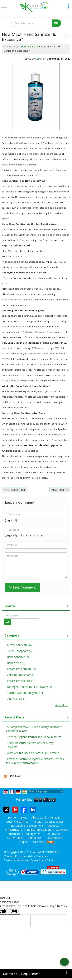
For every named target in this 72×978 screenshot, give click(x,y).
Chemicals (54, 821)
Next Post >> (60, 490)
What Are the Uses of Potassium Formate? (33, 757)
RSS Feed (15, 780)
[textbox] (33, 23)
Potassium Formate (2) (21, 673)
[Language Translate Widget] (45, 795)
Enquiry (23, 846)
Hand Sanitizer (29, 46)
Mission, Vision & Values (48, 825)
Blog (15, 46)
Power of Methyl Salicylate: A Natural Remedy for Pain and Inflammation (35, 765)
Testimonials (54, 842)
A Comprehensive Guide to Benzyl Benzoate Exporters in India (34, 733)
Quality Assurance (17, 825)
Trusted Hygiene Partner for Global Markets (34, 741)
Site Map (38, 846)
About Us (37, 821)
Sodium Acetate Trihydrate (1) (25, 697)
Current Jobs (15, 842)
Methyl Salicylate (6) (19, 649)
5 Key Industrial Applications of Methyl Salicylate (30, 749)
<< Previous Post (14, 490)
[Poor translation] (14, 915)
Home (7, 46)
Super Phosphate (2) (19, 655)
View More (61, 709)
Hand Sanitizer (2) (18, 661)
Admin (38, 58)
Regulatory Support (39, 834)
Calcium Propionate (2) (21, 679)
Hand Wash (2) (16, 667)
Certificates (53, 838)
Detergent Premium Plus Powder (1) (29, 691)
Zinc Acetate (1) (16, 703)
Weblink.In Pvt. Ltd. (44, 864)
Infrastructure (13, 834)
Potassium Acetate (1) (21, 685)
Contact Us (34, 842)
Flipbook (53, 829)
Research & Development (27, 829)
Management (33, 838)
